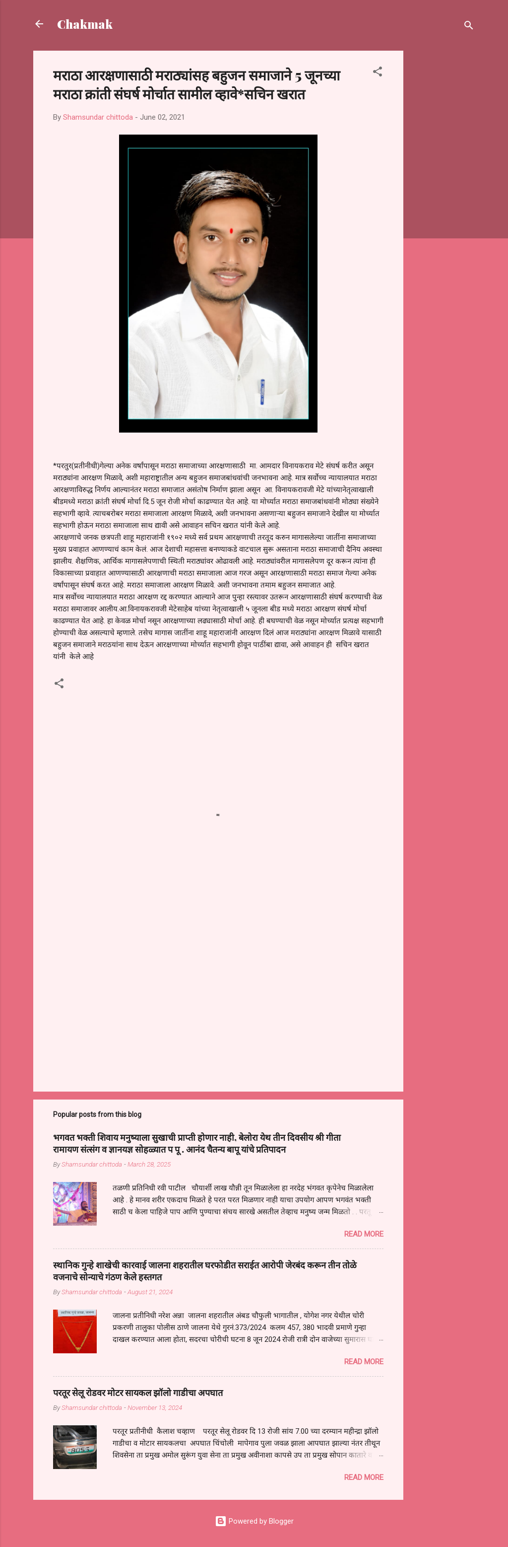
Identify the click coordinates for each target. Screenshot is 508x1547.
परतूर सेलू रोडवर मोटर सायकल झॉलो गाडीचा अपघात (138, 1393)
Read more (363, 1234)
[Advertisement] (443, 200)
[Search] (469, 27)
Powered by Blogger (254, 1521)
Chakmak (85, 24)
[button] (377, 73)
